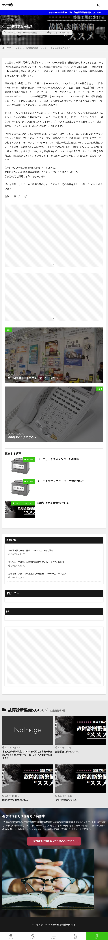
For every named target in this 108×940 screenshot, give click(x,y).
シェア (32, 936)
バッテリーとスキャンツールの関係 (58, 459)
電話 (75, 936)
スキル (19, 48)
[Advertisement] (54, 233)
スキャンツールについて (24, 503)
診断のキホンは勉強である (53, 502)
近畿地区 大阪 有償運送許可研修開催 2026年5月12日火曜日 (37, 573)
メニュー (54, 936)
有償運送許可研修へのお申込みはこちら (54, 841)
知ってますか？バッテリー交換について (60, 480)
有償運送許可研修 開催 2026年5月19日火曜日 (30, 550)
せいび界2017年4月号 (59, 32)
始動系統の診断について (67, 751)
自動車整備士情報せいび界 (63, 924)
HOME (8, 48)
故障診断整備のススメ (35, 32)
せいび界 (30, 459)
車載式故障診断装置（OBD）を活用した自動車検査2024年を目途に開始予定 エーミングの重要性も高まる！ (27, 754)
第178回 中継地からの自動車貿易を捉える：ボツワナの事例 (36, 562)
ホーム (11, 936)
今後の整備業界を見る (61, 48)
